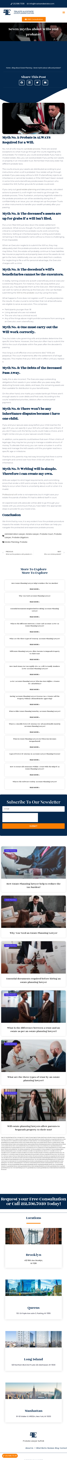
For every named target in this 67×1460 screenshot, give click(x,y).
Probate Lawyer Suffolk (33, 1441)
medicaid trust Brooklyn (39, 1139)
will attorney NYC (5, 1154)
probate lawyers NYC (33, 1147)
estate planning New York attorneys (22, 1162)
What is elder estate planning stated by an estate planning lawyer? (34, 711)
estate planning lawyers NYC (51, 1159)
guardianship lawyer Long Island (57, 1166)
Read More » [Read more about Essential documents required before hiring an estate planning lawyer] (35, 617)
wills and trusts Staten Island (29, 1157)
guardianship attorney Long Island (35, 1164)
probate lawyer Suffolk (56, 1147)
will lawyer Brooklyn (34, 1154)
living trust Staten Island (29, 1139)
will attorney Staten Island (24, 1154)
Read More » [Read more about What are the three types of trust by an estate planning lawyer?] (35, 644)
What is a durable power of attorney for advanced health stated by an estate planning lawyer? (35, 725)
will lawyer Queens (7, 1156)
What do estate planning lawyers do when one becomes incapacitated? (34, 740)
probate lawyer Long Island (49, 1146)
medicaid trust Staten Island (29, 1141)
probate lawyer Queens (10, 1147)
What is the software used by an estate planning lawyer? (35, 782)
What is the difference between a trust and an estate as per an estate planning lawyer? (34, 625)
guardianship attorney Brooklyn (20, 1164)
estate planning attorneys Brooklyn (26, 1161)
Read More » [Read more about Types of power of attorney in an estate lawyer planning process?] (35, 760)
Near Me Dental (59, 1167)
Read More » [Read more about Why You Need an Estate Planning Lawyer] (35, 602)
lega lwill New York (14, 1137)
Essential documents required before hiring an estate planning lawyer (34, 610)
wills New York (33, 1159)
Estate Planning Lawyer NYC (21, 1167)
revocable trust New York (55, 1151)
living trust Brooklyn (48, 1137)
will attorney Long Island (48, 1152)
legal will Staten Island (38, 1137)
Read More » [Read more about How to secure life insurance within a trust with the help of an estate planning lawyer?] (35, 775)
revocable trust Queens (16, 1152)
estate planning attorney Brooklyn (37, 1162)
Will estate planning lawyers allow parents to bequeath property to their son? (35, 652)
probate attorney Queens (25, 1144)
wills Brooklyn (39, 1157)
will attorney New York (59, 1152)
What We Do (41, 1448)
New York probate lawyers (56, 1141)
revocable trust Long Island (34, 1151)
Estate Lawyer (32, 534)
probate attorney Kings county (32, 1142)
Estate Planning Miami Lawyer (15, 1159)
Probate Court (46, 534)
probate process (32, 149)
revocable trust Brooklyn (22, 1151)
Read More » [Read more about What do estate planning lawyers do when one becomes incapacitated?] (35, 747)
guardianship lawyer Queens (34, 1167)
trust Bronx (30, 1152)
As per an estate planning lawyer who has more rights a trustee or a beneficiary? (35, 682)
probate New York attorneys (17, 1149)
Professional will (9, 494)
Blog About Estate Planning (22, 68)
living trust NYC (11, 1139)
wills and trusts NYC (7, 1157)
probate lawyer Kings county (36, 1146)
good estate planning (26, 189)
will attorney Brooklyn (38, 1152)
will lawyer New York (54, 1154)
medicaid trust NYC (7, 1141)
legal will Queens (29, 1137)
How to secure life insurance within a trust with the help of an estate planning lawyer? (35, 768)
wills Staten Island (41, 1159)
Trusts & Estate (24, 11)
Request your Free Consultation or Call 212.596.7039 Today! (33, 1201)
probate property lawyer (11, 1151)
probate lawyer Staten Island (44, 1147)
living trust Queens (19, 1139)
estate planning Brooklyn (54, 1161)
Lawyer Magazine (5, 1159)
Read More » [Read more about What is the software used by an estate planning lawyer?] (35, 788)
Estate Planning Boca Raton (48, 1157)
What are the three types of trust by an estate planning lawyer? (34, 639)
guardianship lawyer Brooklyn (43, 1166)
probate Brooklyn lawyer (24, 1146)
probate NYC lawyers (50, 1149)
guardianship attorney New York (50, 1164)
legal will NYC (22, 1137)
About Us (30, 1448)
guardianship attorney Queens (14, 1166)
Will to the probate (25, 293)
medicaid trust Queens (17, 1141)
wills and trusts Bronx (27, 1156)
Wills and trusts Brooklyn (38, 1156)
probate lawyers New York (22, 1147)
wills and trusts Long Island (49, 1156)
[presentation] (20, 817)
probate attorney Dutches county (18, 1142)
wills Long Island (26, 1159)
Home (8, 68)
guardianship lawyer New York (8, 1167)
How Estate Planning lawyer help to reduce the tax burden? (34, 583)
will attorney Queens (14, 1154)
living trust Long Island (57, 1137)
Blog (57, 1448)
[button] (64, 12)
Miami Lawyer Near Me (59, 1157)
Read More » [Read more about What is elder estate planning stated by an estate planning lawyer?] (35, 717)
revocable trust (24, 1152)
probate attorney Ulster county (11, 1146)
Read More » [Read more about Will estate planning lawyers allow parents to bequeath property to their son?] (35, 659)
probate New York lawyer (30, 1149)
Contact (63, 1448)
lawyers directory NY (45, 1151)
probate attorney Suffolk (48, 1144)
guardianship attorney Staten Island (29, 1166)
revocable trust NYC (5, 1152)
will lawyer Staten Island (17, 1156)
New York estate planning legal (42, 1141)
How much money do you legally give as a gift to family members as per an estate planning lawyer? (34, 667)
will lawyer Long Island (45, 1154)
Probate (23, 542)
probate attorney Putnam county (12, 1144)
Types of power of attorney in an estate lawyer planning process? (34, 754)
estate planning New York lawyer (52, 1162)
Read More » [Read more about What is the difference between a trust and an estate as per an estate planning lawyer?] (35, 632)
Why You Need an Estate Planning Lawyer (34, 596)
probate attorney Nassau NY (46, 1142)
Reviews (50, 1448)
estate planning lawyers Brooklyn (42, 1161)
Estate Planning (12, 542)
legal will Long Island (5, 1137)
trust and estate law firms (13, 1161)
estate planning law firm (24, 13)
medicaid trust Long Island (51, 1139)
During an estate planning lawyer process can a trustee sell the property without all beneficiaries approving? (35, 697)
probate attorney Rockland (37, 1144)
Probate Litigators (20, 537)
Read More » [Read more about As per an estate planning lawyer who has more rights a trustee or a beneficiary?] (35, 689)
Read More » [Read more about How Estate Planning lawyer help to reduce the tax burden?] (35, 589)
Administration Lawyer (15, 534)
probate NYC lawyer (40, 1149)
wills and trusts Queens (18, 1157)
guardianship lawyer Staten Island (48, 1167)
